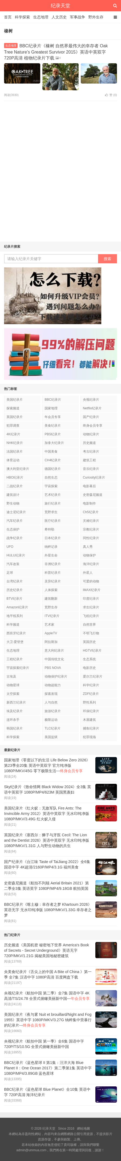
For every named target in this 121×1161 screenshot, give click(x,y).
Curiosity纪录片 (94, 477)
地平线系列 (14, 616)
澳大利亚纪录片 (17, 469)
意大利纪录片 (54, 650)
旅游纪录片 (53, 711)
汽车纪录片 (14, 521)
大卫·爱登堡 (14, 642)
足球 (9, 573)
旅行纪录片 (53, 503)
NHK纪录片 (14, 443)
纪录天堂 (60, 5)
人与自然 (51, 702)
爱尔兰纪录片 (92, 676)
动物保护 (89, 555)
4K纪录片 (13, 434)
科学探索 (22, 17)
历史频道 (89, 443)
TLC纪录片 (52, 728)
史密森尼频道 (92, 495)
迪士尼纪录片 (16, 512)
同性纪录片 (91, 538)
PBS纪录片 (53, 434)
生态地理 (40, 17)
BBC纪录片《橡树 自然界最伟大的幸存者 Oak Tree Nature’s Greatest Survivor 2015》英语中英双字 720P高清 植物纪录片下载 (56, 52)
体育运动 (12, 460)
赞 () (111, 95)
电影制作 (89, 503)
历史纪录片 (14, 590)
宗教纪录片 (91, 529)
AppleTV (51, 633)
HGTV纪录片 (92, 650)
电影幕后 (89, 486)
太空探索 (12, 694)
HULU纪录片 (15, 555)
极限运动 (51, 720)
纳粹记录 (51, 547)
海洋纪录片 (91, 564)
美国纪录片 (14, 400)
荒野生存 (51, 607)
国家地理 (51, 408)
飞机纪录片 (91, 616)
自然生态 (51, 477)
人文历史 (59, 17)
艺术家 (49, 624)
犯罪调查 (12, 425)
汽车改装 (12, 564)
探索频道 (12, 408)
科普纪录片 (53, 573)
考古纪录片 (91, 451)
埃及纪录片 (14, 711)
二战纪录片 (14, 486)
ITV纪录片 (52, 616)
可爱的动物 (91, 581)
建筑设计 (12, 495)
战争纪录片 (14, 538)
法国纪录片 (14, 451)
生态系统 (89, 659)
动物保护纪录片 (56, 676)
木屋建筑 (89, 720)
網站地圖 (83, 1128)
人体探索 (51, 590)
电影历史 (89, 668)
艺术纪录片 (53, 495)
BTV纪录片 (14, 599)
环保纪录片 (91, 711)
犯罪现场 (89, 737)
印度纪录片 (91, 599)
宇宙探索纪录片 (17, 668)
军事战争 (77, 17)
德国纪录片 (53, 469)
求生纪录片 (91, 607)
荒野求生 (51, 512)
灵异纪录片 (53, 581)
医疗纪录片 (53, 521)
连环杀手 (12, 720)
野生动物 (12, 503)
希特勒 (49, 529)
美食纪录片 (53, 425)
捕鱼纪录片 (91, 728)
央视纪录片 (91, 400)
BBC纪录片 (53, 400)
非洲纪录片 (53, 564)
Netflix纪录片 (92, 408)
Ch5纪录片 (91, 512)
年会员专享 (53, 417)
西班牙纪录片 (16, 633)
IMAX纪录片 (91, 590)
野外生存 (95, 17)
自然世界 (89, 624)
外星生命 (51, 555)
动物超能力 (53, 685)
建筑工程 (89, 460)
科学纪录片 (91, 685)
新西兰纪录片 (16, 702)
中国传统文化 (54, 659)
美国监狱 (51, 737)
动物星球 (12, 685)
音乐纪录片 (91, 469)
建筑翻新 (51, 599)
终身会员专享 (92, 425)
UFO (9, 547)
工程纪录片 (14, 659)
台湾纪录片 (14, 581)
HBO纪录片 (14, 477)
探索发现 (51, 694)
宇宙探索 (51, 486)
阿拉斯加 (51, 642)
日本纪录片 (53, 538)
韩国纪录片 (14, 728)
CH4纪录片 (53, 460)
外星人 (88, 573)
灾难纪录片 (91, 521)
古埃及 (11, 676)
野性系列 (89, 702)
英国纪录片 (14, 417)
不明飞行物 (91, 633)
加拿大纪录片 (54, 443)
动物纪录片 (91, 434)
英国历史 (89, 642)
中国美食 (51, 451)
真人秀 (88, 547)
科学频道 (12, 624)
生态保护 (12, 529)
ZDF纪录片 (91, 694)
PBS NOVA (53, 668)
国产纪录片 (91, 417)
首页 (8, 17)
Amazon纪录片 (17, 607)
